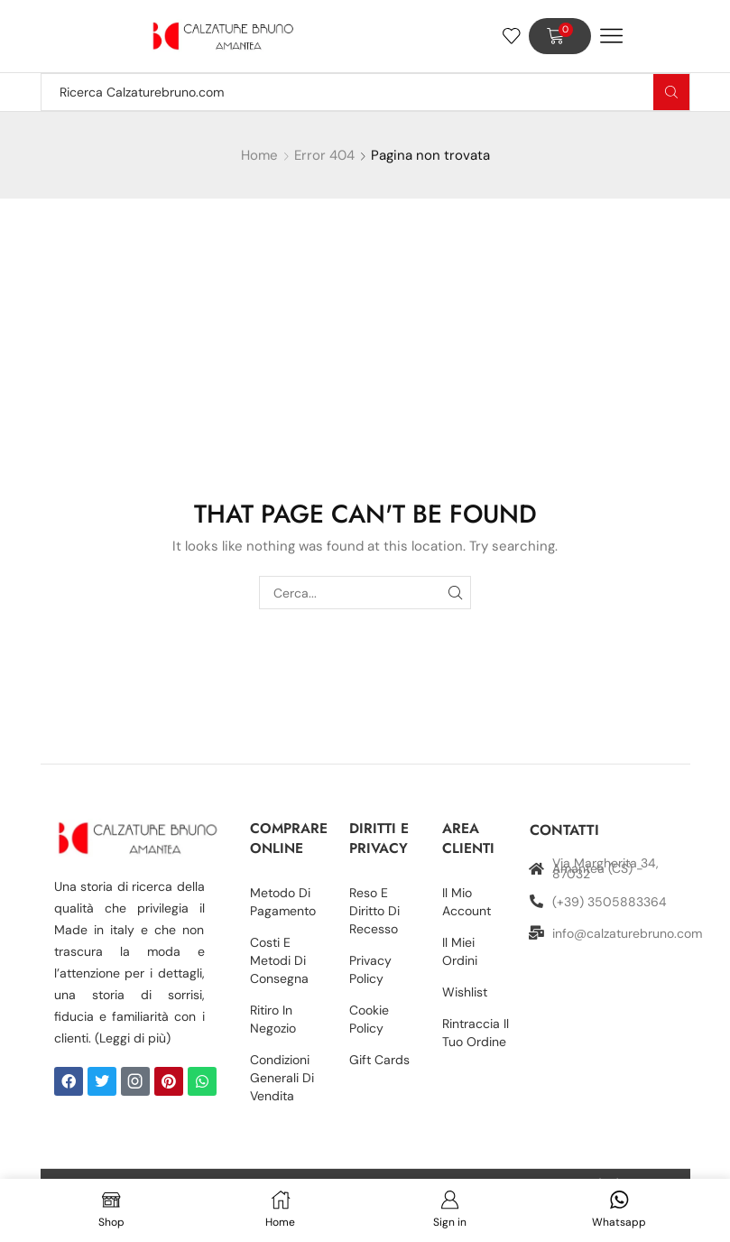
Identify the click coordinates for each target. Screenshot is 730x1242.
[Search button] (671, 92)
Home (259, 155)
